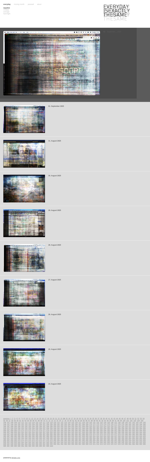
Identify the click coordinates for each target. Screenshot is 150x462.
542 (133, 442)
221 (130, 426)
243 (65, 428)
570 (90, 444)
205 (72, 426)
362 (62, 434)
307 (8, 432)
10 (27, 419)
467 (8, 440)
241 (58, 428)
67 (36, 421)
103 (134, 421)
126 (76, 422)
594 (33, 446)
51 (136, 419)
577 (115, 444)
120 (54, 422)
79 (68, 421)
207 (79, 426)
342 (133, 432)
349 (15, 434)
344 (140, 432)
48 (127, 419)
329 (87, 432)
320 (54, 432)
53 (141, 419)
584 (140, 444)
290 (90, 430)
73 (52, 421)
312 (26, 432)
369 (87, 434)
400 (54, 436)
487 (79, 440)
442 (62, 438)
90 (97, 421)
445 (72, 438)
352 (26, 434)
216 (112, 426)
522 (62, 442)
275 (37, 430)
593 (29, 446)
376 (112, 434)
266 (4, 430)
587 (8, 446)
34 (90, 419)
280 (54, 430)
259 (122, 428)
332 (97, 432)
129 (87, 422)
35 (93, 419)
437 (44, 438)
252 (97, 428)
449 (87, 438)
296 (112, 430)
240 (54, 428)
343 (137, 432)
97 (116, 421)
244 (69, 428)
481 (58, 440)
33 (88, 419)
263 (137, 428)
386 (4, 436)
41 (109, 419)
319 (51, 432)
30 (80, 419)
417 (115, 436)
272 (26, 430)
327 (79, 432)
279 (51, 430)
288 (83, 430)
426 (4, 438)
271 (22, 430)
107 (8, 422)
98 (118, 421)
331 (94, 432)
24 (64, 419)
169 (87, 424)
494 (104, 440)
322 (62, 432)
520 (54, 442)
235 (37, 428)
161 (58, 424)
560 (54, 444)
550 (19, 444)
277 (44, 430)
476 (40, 440)
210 (90, 426)
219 (122, 426)
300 (126, 430)
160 (54, 424)
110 (19, 422)
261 (130, 428)
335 (108, 432)
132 (97, 422)
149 (15, 424)
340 (126, 432)
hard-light (6, 14)
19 (51, 419)
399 (51, 436)
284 (69, 430)
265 (144, 428)
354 (33, 434)
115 (37, 422)
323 (65, 432)
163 (65, 424)
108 (12, 422)
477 (44, 440)
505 (144, 440)
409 (87, 436)
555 (37, 444)
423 (137, 436)
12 (32, 419)
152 (26, 424)
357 (44, 434)
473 (29, 440)
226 (4, 428)
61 (20, 421)
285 (72, 430)
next (51, 446)
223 (137, 426)
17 (45, 419)
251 (94, 428)
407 (79, 436)
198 (47, 426)
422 (133, 436)
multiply (6, 10)
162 (62, 424)
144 (140, 422)
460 (126, 438)
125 (72, 422)
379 (122, 434)
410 (90, 436)
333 (101, 432)
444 (69, 438)
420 (126, 436)
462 (133, 438)
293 (101, 430)
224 (140, 426)
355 (37, 434)
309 (15, 432)
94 (108, 421)
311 (22, 432)
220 (126, 426)
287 (79, 430)
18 (48, 419)
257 (115, 428)
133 (101, 422)
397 (44, 436)
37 (98, 419)
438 (47, 438)
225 (144, 426)
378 (119, 434)
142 (133, 422)
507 (8, 442)
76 (60, 421)
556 (40, 444)
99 (121, 421)
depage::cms (16, 458)
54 (143, 419)
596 (40, 446)
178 (119, 424)
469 (15, 440)
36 (96, 419)
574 (104, 444)
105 (142, 421)
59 (15, 421)
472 (26, 440)
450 (90, 438)
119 (51, 422)
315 (37, 432)
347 (8, 434)
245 (72, 428)
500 (126, 440)
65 (31, 421)
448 (83, 438)
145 (144, 422)
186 (4, 426)
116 (40, 422)
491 (94, 440)
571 (94, 444)
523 (65, 442)
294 (104, 430)
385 (144, 434)
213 (101, 426)
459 (122, 438)
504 (140, 440)
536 (112, 442)
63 (25, 421)
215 (108, 426)
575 (108, 444)
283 (65, 430)
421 (130, 436)
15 (40, 419)
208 (83, 426)
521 (58, 442)
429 (15, 438)
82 (76, 421)
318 (47, 432)
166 (76, 424)
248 (83, 428)
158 (47, 424)
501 (130, 440)
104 (138, 421)
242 (62, 428)
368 (83, 434)
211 (94, 426)
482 (62, 440)
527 (79, 442)
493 (101, 440)
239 (51, 428)
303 (137, 430)
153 (29, 424)
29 (77, 419)
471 (22, 440)
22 (59, 419)
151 (22, 424)
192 (26, 426)
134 (104, 422)
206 (76, 426)
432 (26, 438)
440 (54, 438)
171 (94, 424)
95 (110, 421)
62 (23, 421)
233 (29, 428)
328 (83, 432)
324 (69, 432)
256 (112, 428)
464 (140, 438)
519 (51, 442)
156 (40, 424)
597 (44, 446)
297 (115, 430)
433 (29, 438)
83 (78, 421)
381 (130, 434)
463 (137, 438)
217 (115, 426)
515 (37, 442)
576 (112, 444)
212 (97, 426)
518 (47, 442)
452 (97, 438)
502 (133, 440)
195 (37, 426)
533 (101, 442)
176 (112, 424)
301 (130, 430)
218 (119, 426)
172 (97, 424)
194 (33, 426)
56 (7, 421)
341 (130, 432)
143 (137, 422)
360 (54, 434)
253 (101, 428)
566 (76, 444)
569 (87, 444)
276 (40, 430)
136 (112, 422)
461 (130, 438)
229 (15, 428)
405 (72, 436)
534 (104, 442)
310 (19, 432)
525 (72, 442)
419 (122, 436)
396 (40, 436)
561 (58, 444)
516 (40, 442)
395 (37, 436)
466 (4, 440)
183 (137, 424)
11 (29, 419)
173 (101, 424)
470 (19, 440)
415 (108, 436)
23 (61, 419)
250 (90, 428)
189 (15, 426)
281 (58, 430)
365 (72, 434)
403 (65, 436)
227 (8, 428)
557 (44, 444)
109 (15, 422)
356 (40, 434)
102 (131, 421)
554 (33, 444)
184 (140, 424)
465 (144, 438)
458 (119, 438)
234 (33, 428)
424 (140, 436)
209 (87, 426)
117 (44, 422)
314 (33, 432)
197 (44, 426)
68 (39, 421)
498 (119, 440)
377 (115, 434)
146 (4, 424)
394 (33, 436)
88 (92, 421)
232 (26, 428)
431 (22, 438)
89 (94, 421)
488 (83, 440)
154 (33, 424)
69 (41, 421)
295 (108, 430)
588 (12, 446)
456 (112, 438)
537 (115, 442)
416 (112, 436)
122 (62, 422)
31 (82, 419)
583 (137, 444)
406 (76, 436)
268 (12, 430)
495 (108, 440)
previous (6, 419)
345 (144, 432)
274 (33, 430)
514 (33, 442)
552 (26, 444)
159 (51, 424)
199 (51, 426)
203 (65, 426)
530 (90, 442)
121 (58, 422)
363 (65, 434)
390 (19, 436)
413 (101, 436)
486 (76, 440)
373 (101, 434)
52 (138, 419)
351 (22, 434)
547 (8, 444)
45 (120, 419)
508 (12, 442)
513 (29, 442)
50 (133, 419)
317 (44, 432)
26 (69, 419)
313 (29, 432)
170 (90, 424)
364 (69, 434)
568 (83, 444)
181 (130, 424)
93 (105, 421)
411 (94, 436)
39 (104, 419)
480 (54, 440)
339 (122, 432)
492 (97, 440)
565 (72, 444)
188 (12, 426)
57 (9, 421)
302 (133, 430)
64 (28, 421)
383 (137, 434)
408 (83, 436)
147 (8, 424)
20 (53, 419)
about (39, 4)
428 (12, 438)
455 (108, 438)
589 (15, 446)
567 (79, 444)
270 (19, 430)
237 (44, 428)
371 (94, 434)
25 (67, 419)
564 (69, 444)
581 (130, 444)
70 (44, 421)
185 (144, 424)
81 (73, 421)
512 (26, 442)
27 (72, 419)
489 (87, 440)
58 (12, 421)
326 (76, 432)
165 (72, 424)
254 (104, 428)
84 (81, 421)
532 (97, 442)
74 (55, 421)
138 (119, 422)
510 (19, 442)
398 (47, 436)
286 (76, 430)
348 (12, 434)
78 (65, 421)
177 (115, 424)
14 (37, 419)
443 (65, 438)
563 (65, 444)
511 (22, 442)
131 (94, 422)
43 (114, 419)
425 (144, 436)
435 (37, 438)
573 (101, 444)
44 (117, 419)
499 (122, 440)
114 (33, 422)
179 (122, 424)
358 (47, 434)
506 (4, 442)
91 (100, 421)
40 (106, 419)
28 (75, 419)
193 (29, 426)
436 (40, 438)
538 (119, 442)
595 (37, 446)
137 (115, 422)
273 (29, 430)
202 (62, 426)
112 (26, 422)
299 (122, 430)
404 (69, 436)
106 (4, 422)
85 (84, 421)
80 (70, 421)
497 (115, 440)
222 (133, 426)
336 (112, 432)
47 (125, 419)
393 (29, 436)
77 (62, 421)
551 (22, 444)
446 (76, 438)
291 (94, 430)
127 (79, 422)
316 (40, 432)
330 (90, 432)
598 (47, 446)
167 (79, 424)
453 (101, 438)
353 (29, 434)
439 (51, 438)
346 (4, 434)
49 (130, 419)
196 (40, 426)
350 (19, 434)
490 (90, 440)
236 (40, 428)
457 (115, 438)
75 (57, 421)
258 (119, 428)
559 (51, 444)
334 (104, 432)
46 (122, 419)
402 (62, 436)
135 (108, 422)
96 (113, 421)
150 (19, 424)
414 (104, 436)
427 (8, 438)
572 (97, 444)
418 (119, 436)
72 (49, 421)
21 (56, 419)
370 (90, 434)
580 (126, 444)
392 (26, 436)
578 (119, 444)
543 (137, 442)
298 (119, 430)
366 (76, 434)
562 (62, 444)
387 (8, 436)
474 (33, 440)
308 (12, 432)
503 (137, 440)
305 (144, 430)
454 (104, 438)
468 (12, 440)
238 (47, 428)
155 (37, 424)
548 (12, 444)
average (6, 12)
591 (22, 446)
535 (108, 442)
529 (87, 442)
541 (130, 442)
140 (126, 422)
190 (19, 426)
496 (112, 440)
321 (58, 432)
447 (79, 438)
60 (17, 421)
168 (83, 424)
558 (47, 444)
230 (19, 428)
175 (108, 424)
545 (144, 442)
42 (112, 419)
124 (69, 422)
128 (83, 422)
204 (69, 426)
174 (104, 424)
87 (89, 421)
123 (65, 422)
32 (85, 419)
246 (76, 428)
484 (69, 440)
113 (29, 422)
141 (130, 422)
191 (22, 426)
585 (144, 444)
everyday (7, 4)
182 (133, 424)
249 (87, 428)
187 (8, 426)
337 (115, 432)
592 (26, 446)
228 (12, 428)
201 (58, 426)
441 (58, 438)
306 (4, 432)
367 (79, 434)
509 (15, 442)
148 (12, 424)
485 (72, 440)
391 (22, 436)
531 (94, 442)
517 (44, 442)
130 (90, 422)
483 (65, 440)
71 (47, 421)
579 (122, 444)
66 (33, 421)
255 (108, 428)
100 (124, 421)
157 (44, 424)
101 (127, 421)
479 (51, 440)
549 (15, 444)
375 (108, 434)
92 (102, 421)
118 (47, 422)
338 (119, 432)
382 (133, 434)
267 (8, 430)
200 (54, 426)
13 (35, 419)
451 (94, 438)
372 (97, 434)
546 (4, 444)
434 (33, 438)
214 (104, 426)
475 (37, 440)
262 (133, 428)
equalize (6, 8)
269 (15, 430)
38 (101, 419)
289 (87, 430)
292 (97, 430)
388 (12, 436)
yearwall (31, 4)
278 (47, 430)
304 (140, 430)
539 (122, 442)
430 (19, 438)
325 (72, 432)
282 (62, 430)
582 (133, 444)
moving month (19, 4)
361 (58, 434)
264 (140, 428)
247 (79, 428)
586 (4, 446)
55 (4, 421)
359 (51, 434)
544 (140, 442)
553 (29, 444)
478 (47, 440)
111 (22, 422)
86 (86, 421)
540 (126, 442)
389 (15, 436)
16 (43, 419)
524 (69, 442)
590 (19, 446)
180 (126, 424)
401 (58, 436)
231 (22, 428)
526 (76, 442)
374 (104, 434)
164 (69, 424)
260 (126, 428)
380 (126, 434)
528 (83, 442)
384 (140, 434)
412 (97, 436)
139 (122, 422)
